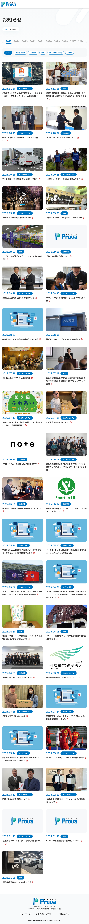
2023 (25, 41)
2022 (33, 41)
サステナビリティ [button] (55, 52)
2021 (41, 41)
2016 (81, 41)
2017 (73, 41)
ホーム (7, 29)
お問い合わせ (64, 914)
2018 (65, 41)
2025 (8, 41)
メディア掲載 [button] (20, 52)
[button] (3, 41)
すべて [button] (8, 52)
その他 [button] (69, 52)
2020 (49, 41)
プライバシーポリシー (44, 914)
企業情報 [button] (33, 52)
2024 (16, 41)
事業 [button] (42, 52)
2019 (57, 41)
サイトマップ (25, 914)
